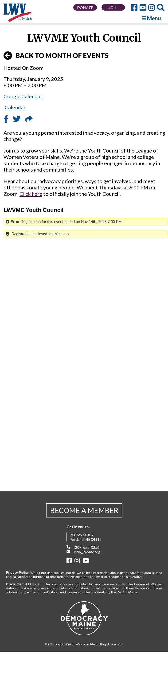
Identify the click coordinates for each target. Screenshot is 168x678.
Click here (31, 194)
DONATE (85, 7)
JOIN (113, 7)
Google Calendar (23, 96)
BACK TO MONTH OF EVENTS (56, 55)
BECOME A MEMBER (84, 510)
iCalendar (15, 107)
